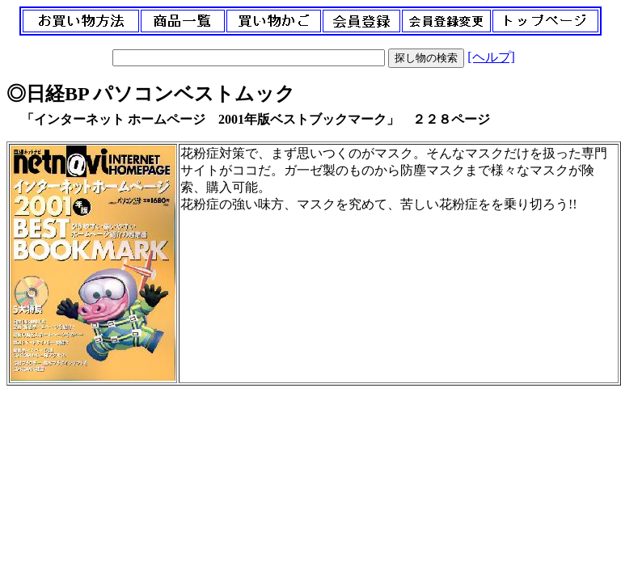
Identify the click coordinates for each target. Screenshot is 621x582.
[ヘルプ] (491, 57)
